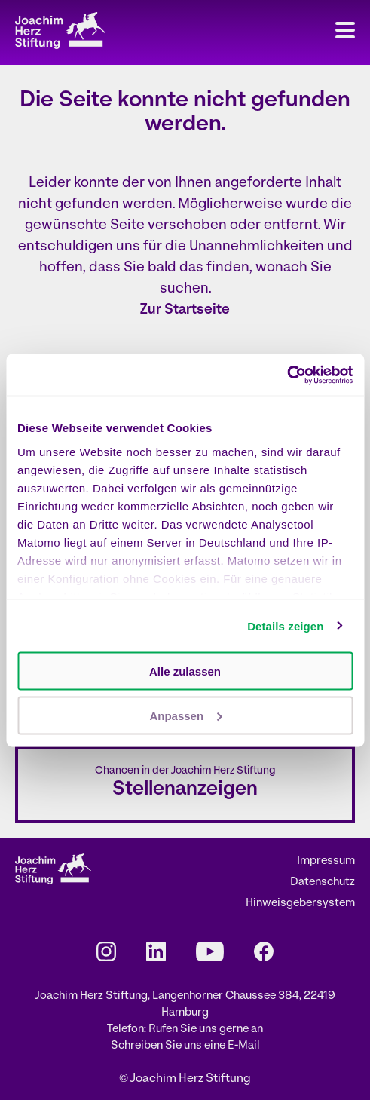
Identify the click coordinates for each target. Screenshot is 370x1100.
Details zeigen (285, 625)
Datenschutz (322, 882)
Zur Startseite (185, 310)
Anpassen (185, 715)
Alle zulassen (185, 671)
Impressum (326, 861)
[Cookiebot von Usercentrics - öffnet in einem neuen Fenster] (287, 375)
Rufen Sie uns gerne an (205, 1029)
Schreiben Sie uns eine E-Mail (185, 1046)
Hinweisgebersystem (300, 903)
